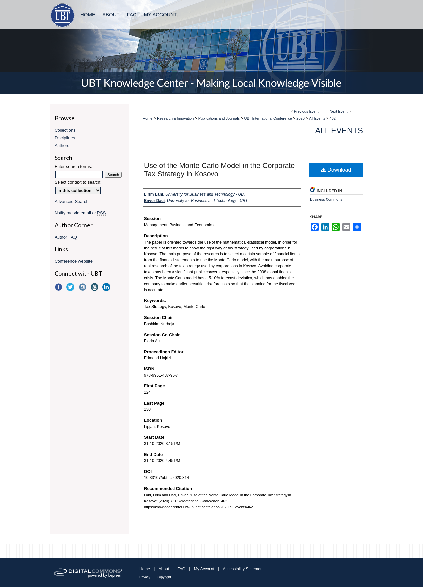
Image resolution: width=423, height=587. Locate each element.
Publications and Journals (219, 118)
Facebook (59, 287)
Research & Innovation (176, 118)
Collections (65, 130)
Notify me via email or (80, 212)
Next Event (339, 111)
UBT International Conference (268, 118)
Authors (62, 145)
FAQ (181, 569)
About (164, 569)
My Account (204, 569)
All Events (317, 118)
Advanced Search (72, 201)
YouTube (95, 287)
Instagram (83, 287)
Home (147, 118)
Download (336, 170)
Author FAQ (66, 237)
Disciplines (65, 137)
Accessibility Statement (243, 569)
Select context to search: (78, 182)
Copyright (164, 577)
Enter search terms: (73, 166)
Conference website (74, 261)
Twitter (71, 287)
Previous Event (306, 111)
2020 (301, 118)
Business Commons (326, 199)
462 (333, 118)
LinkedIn (107, 287)
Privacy (144, 577)
